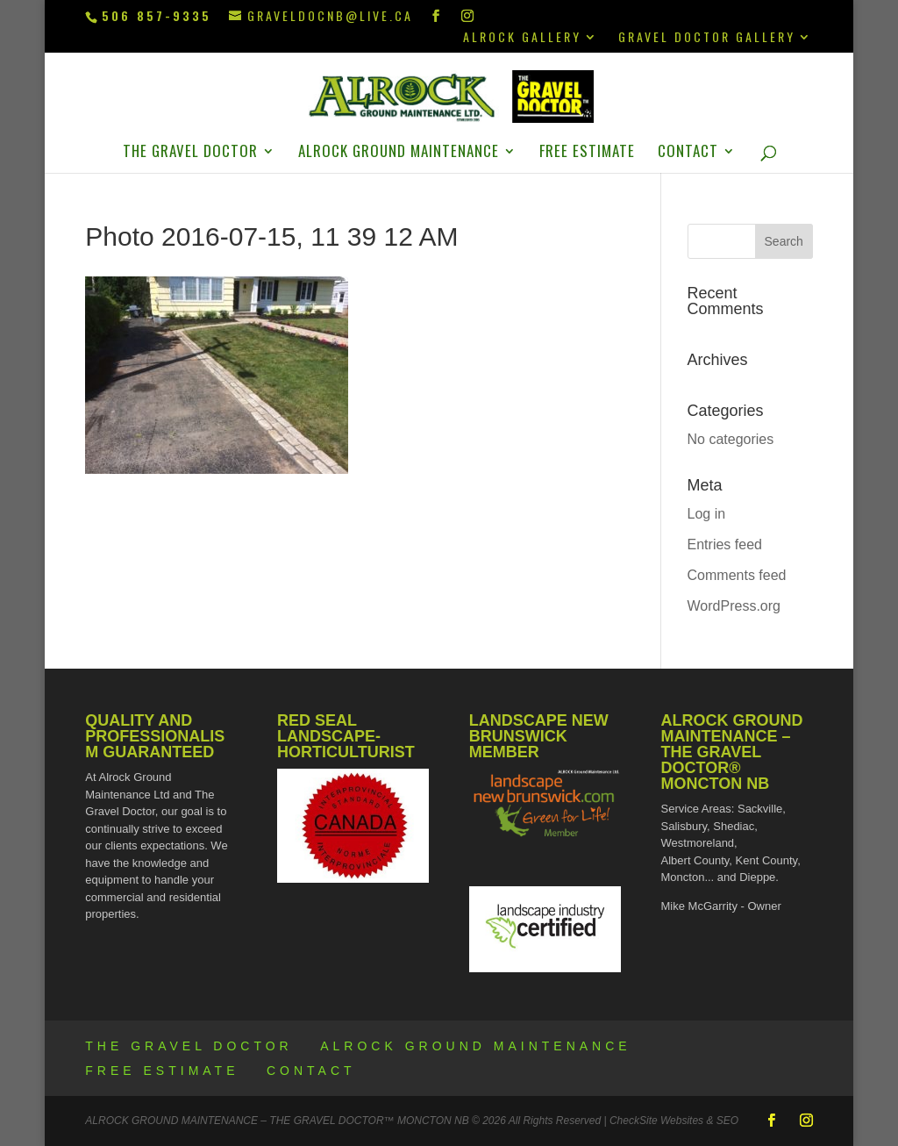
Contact (688, 153)
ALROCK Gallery (522, 38)
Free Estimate (587, 153)
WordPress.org (734, 605)
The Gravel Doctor (190, 153)
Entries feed (725, 544)
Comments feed (737, 575)
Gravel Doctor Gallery (706, 38)
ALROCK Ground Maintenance (398, 153)
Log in (707, 513)
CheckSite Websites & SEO (673, 1120)
